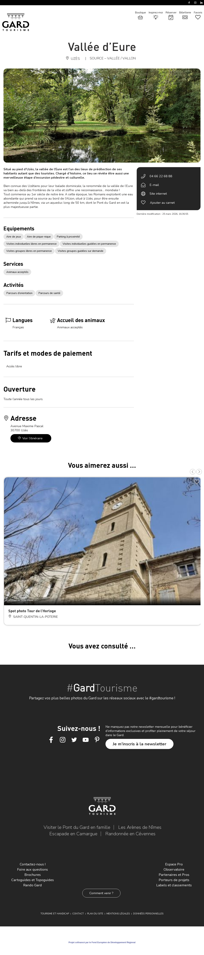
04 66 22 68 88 (161, 176)
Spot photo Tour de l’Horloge (32, 610)
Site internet (158, 194)
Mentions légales (118, 913)
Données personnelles (148, 913)
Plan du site (95, 913)
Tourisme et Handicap (54, 913)
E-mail (154, 185)
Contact (78, 913)
